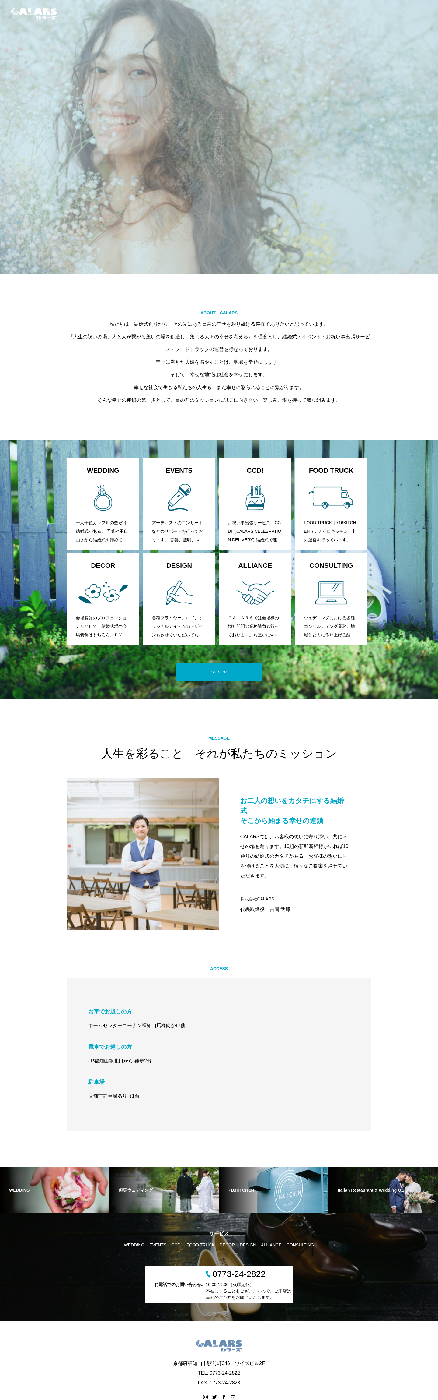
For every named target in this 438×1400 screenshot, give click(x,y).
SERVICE (353, 13)
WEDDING (322, 13)
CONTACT (416, 13)
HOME (294, 13)
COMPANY (384, 13)
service (219, 671)
